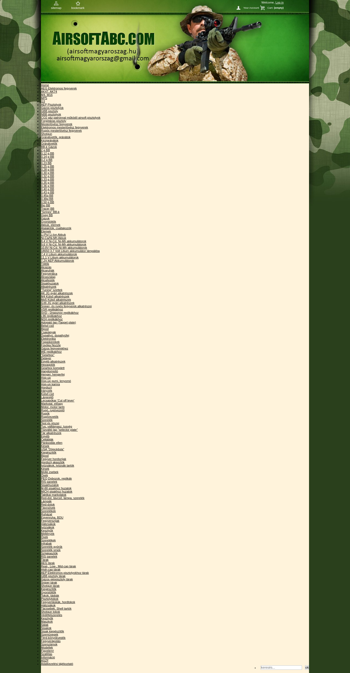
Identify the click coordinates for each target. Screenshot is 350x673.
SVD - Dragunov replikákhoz (60, 312)
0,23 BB (46, 163)
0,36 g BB (47, 185)
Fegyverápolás (51, 641)
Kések (45, 446)
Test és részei (50, 423)
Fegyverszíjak (50, 520)
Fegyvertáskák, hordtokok (58, 602)
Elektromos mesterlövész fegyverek (64, 127)
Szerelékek (48, 511)
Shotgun (46, 133)
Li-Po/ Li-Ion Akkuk (53, 234)
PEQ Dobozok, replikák (56, 478)
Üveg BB (47, 215)
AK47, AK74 (49, 91)
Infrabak (46, 543)
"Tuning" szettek (51, 290)
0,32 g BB (47, 176)
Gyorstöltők (48, 221)
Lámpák (46, 501)
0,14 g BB (47, 156)
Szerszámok (49, 644)
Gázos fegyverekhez (54, 348)
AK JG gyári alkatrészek (57, 293)
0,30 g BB (47, 172)
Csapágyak (48, 332)
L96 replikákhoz (51, 316)
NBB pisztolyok (51, 114)
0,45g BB (47, 195)
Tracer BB (47, 208)
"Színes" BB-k (50, 211)
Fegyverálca (49, 273)
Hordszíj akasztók (53, 462)
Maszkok (47, 621)
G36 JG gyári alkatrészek (58, 303)
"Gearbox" (48, 355)
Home (45, 85)
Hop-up (46, 377)
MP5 (44, 98)
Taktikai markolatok (53, 494)
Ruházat (46, 514)
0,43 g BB (47, 192)
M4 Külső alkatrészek (55, 296)
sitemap (56, 7)
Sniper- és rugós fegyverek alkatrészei (66, 306)
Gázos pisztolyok (52, 107)
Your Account (251, 7)
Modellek (47, 647)
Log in (279, 2)
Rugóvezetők (49, 416)
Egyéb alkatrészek (53, 361)
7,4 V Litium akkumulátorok (59, 254)
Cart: (270, 7)
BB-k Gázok (49, 146)
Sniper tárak (49, 582)
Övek (44, 475)
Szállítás (46, 654)
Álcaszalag (48, 277)
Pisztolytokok (49, 598)
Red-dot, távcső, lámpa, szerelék (62, 498)
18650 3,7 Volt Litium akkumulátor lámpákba (70, 251)
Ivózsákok (47, 527)
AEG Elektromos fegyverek (59, 88)
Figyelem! (47, 650)
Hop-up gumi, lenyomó (56, 381)
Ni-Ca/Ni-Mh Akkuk (53, 238)
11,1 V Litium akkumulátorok (60, 257)
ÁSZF (45, 660)
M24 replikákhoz (52, 319)
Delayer (46, 358)
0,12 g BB (47, 153)
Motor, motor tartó (53, 407)
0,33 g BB (47, 179)
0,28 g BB (47, 169)
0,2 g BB (46, 159)
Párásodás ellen (51, 442)
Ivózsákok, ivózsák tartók (57, 465)
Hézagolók (48, 364)
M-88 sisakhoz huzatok (56, 488)
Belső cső (47, 325)
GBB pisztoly (49, 111)
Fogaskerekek (50, 342)
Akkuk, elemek (51, 225)
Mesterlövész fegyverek (56, 124)
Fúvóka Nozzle (51, 345)
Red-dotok (48, 504)
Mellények (48, 533)
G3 (43, 101)
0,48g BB (47, 198)
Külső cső (47, 394)
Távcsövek (48, 507)
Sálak (45, 624)
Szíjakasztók (49, 553)
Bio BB (45, 205)
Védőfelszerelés (51, 615)
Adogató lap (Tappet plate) (58, 322)
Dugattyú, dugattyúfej (55, 335)
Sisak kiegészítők (52, 631)
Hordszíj (46, 387)
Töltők (45, 264)
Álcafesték (48, 280)
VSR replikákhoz (52, 309)
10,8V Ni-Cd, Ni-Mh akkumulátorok (64, 247)
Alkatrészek (48, 286)
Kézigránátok (49, 140)
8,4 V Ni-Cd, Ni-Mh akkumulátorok (63, 241)
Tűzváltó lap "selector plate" (59, 429)
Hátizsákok (48, 524)
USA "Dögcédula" (52, 449)
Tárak (45, 559)
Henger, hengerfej (53, 374)
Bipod (45, 329)
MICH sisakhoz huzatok (56, 491)
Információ (48, 657)
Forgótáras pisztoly (53, 120)
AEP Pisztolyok (51, 104)
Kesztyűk (47, 530)
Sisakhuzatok (50, 283)
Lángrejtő (47, 397)
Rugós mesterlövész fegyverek (61, 130)
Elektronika (48, 338)
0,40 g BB (47, 189)
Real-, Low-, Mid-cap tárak (58, 566)
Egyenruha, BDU (52, 517)
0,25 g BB (47, 166)
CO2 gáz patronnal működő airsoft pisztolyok (70, 117)
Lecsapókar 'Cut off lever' (57, 400)
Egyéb (45, 436)
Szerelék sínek (51, 550)
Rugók (45, 413)
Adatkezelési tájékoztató (57, 663)
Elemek (46, 231)
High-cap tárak (51, 569)
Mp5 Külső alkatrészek (56, 299)
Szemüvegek (49, 634)
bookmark (77, 7)
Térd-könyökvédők (53, 637)
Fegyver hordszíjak (53, 459)
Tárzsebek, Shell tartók (56, 608)
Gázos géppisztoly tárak (57, 579)
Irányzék (46, 390)
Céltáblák (47, 439)
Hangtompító (49, 371)
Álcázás (46, 267)
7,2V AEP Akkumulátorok (57, 260)
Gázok (45, 218)
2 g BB (45, 150)
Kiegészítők (48, 452)
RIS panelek (49, 481)
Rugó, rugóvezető (53, 410)
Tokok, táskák (50, 595)
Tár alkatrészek (51, 433)
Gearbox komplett (53, 368)
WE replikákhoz (51, 351)
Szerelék (47, 420)
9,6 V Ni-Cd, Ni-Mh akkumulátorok (63, 244)
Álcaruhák (47, 270)
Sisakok (46, 628)
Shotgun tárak (50, 585)
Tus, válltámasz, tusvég (56, 426)
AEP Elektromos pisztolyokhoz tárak (65, 572)
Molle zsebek (49, 472)
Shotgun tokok (50, 611)
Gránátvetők (49, 143)
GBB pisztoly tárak (53, 576)
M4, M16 (47, 94)
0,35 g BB (47, 182)
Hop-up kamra (50, 384)
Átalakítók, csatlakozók (56, 228)
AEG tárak (48, 563)
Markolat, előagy (52, 403)
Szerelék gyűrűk (51, 546)
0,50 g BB (47, 202)
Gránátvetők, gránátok (56, 137)
